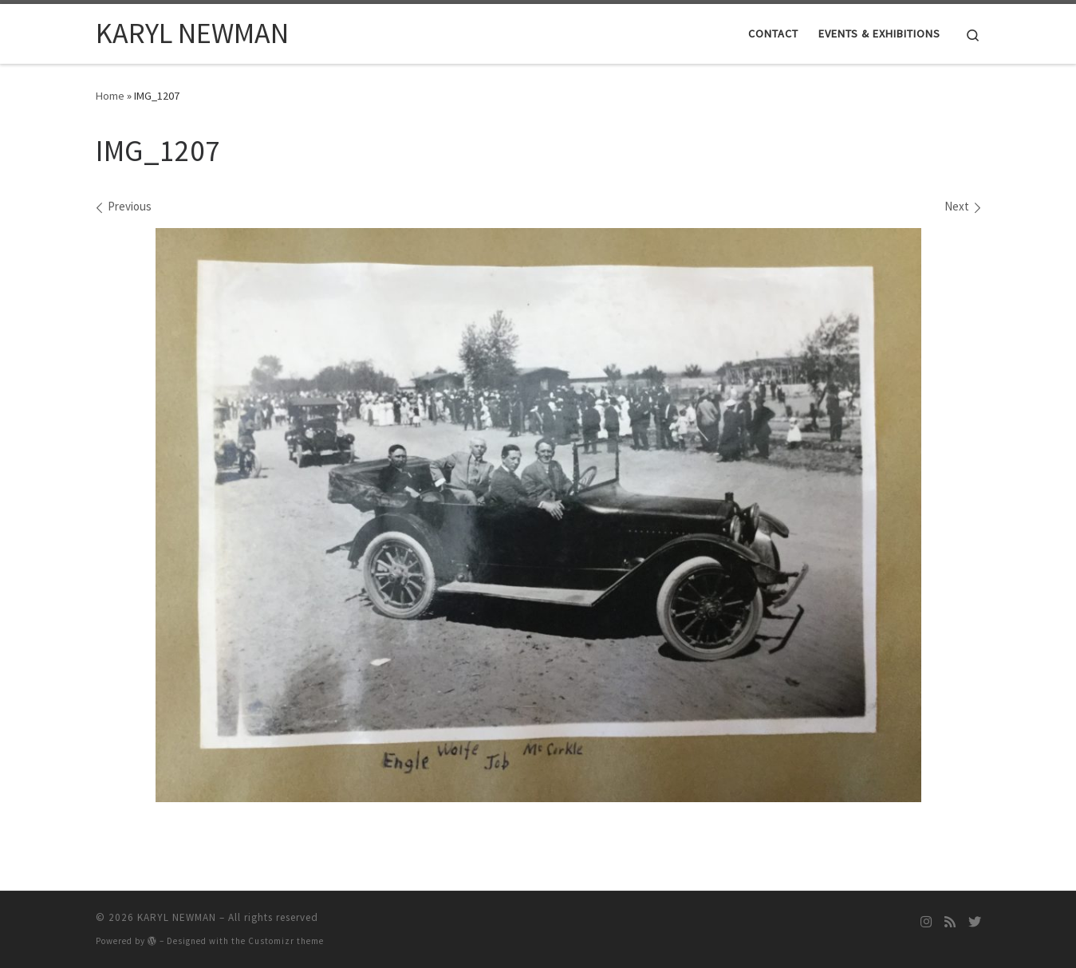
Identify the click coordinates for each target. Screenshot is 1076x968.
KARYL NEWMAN (176, 917)
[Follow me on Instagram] (926, 922)
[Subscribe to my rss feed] (950, 922)
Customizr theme (286, 940)
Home (110, 96)
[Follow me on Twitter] (974, 922)
